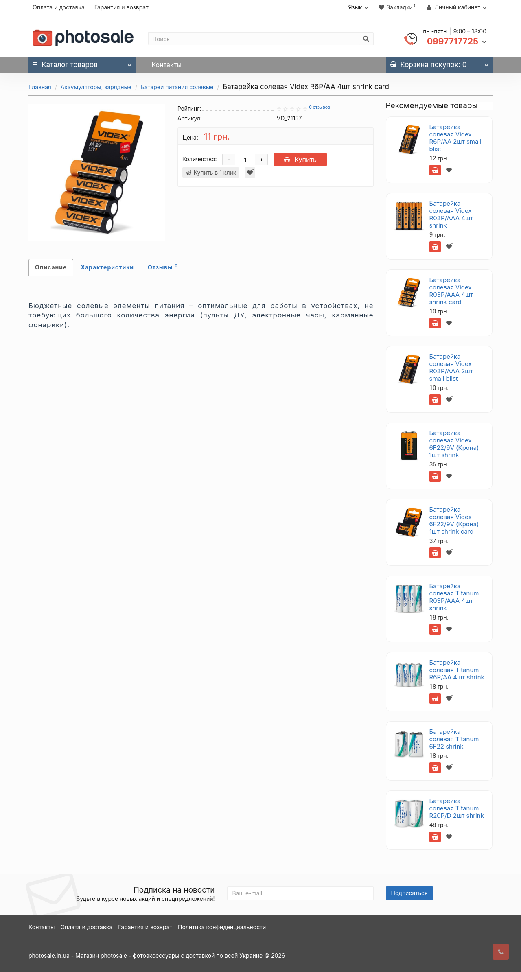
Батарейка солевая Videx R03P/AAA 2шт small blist (451, 367)
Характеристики (107, 267)
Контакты (167, 65)
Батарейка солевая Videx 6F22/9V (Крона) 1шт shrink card (454, 520)
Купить (300, 159)
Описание (51, 267)
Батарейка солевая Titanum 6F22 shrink (454, 739)
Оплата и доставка (59, 7)
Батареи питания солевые (177, 86)
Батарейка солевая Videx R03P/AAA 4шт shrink (451, 214)
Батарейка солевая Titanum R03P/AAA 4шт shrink (454, 597)
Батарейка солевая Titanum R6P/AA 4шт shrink (456, 670)
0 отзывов (319, 107)
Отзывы (163, 267)
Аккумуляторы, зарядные (96, 86)
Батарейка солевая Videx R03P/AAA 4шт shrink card (451, 291)
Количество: (199, 158)
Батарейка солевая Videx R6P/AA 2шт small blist (455, 138)
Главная (39, 86)
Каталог (82, 63)
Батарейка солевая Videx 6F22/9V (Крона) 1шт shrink (454, 444)
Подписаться (409, 892)
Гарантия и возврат (121, 7)
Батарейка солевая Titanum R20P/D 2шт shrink (456, 808)
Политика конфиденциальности (222, 927)
